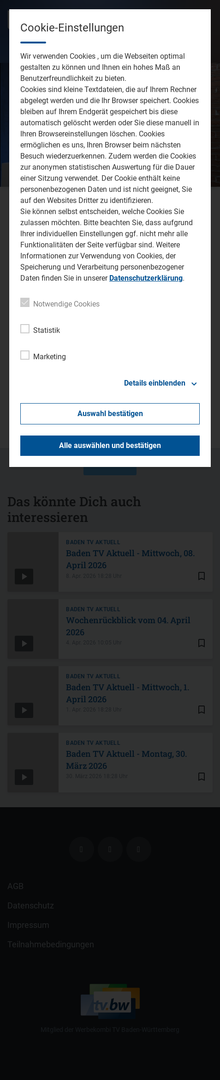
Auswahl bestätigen (110, 413)
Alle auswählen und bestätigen (110, 445)
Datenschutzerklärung (146, 278)
